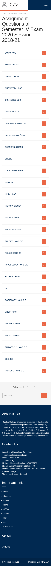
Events (6, 500)
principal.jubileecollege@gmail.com (18, 452)
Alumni (6, 513)
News (5, 505)
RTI (4, 522)
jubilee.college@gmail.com (15, 455)
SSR (5, 518)
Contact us (8, 527)
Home (4, 13)
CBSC (6, 509)
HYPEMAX (44, 562)
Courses (6, 496)
